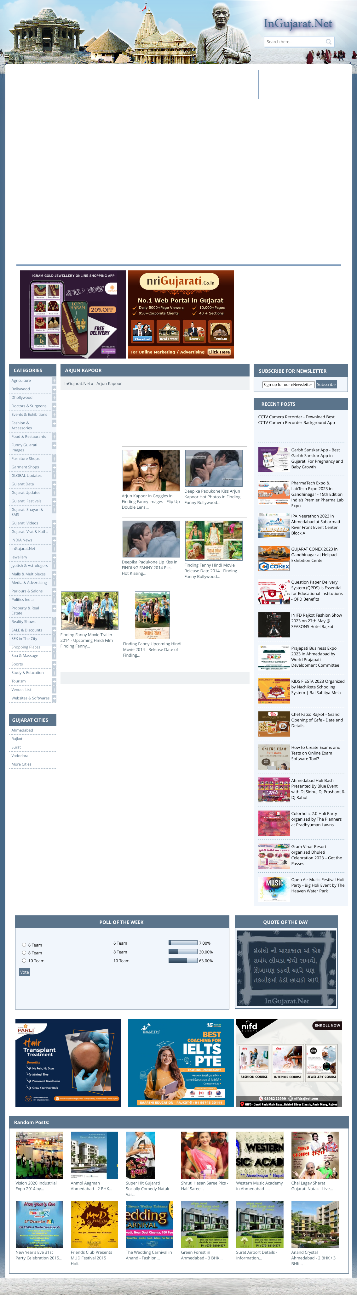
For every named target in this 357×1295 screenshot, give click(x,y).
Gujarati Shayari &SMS (34, 511)
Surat (16, 747)
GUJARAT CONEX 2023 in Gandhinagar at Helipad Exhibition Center (314, 554)
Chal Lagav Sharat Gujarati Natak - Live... (312, 1185)
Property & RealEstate (34, 610)
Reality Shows (34, 621)
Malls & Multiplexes (34, 574)
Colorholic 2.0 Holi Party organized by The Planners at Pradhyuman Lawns (316, 819)
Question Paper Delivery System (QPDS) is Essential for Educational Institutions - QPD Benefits (317, 590)
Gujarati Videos (34, 523)
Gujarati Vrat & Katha (34, 531)
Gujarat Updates (34, 492)
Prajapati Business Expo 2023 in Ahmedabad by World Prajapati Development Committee (315, 656)
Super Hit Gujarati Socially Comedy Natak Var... (147, 1188)
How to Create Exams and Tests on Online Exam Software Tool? (316, 752)
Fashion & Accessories (34, 425)
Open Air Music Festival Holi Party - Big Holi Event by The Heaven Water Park (318, 885)
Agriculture (34, 380)
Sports (34, 664)
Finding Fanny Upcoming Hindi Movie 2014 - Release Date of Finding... (152, 624)
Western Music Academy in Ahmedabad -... (259, 1185)
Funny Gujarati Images (34, 447)
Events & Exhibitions (34, 414)
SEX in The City (34, 638)
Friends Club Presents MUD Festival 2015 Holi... (91, 1257)
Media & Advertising (34, 582)
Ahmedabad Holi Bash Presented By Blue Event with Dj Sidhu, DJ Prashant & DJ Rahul (318, 789)
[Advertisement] (135, 84)
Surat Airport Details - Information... (256, 1255)
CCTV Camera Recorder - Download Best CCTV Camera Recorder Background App (296, 419)
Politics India (34, 599)
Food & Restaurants (34, 436)
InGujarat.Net (34, 548)
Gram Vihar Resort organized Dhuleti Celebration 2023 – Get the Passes (316, 855)
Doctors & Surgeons (34, 406)
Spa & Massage (34, 655)
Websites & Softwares (34, 698)
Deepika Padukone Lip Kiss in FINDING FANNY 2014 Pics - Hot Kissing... (151, 548)
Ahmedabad (22, 730)
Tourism (34, 681)
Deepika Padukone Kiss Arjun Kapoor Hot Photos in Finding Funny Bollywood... (214, 477)
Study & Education (34, 672)
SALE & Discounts (34, 630)
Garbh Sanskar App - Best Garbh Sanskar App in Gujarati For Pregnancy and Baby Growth (317, 458)
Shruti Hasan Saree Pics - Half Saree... (204, 1185)
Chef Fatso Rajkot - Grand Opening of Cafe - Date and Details (317, 719)
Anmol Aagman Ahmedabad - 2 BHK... (91, 1185)
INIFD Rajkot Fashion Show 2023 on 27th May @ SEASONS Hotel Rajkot (316, 620)
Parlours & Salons (34, 591)
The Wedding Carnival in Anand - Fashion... (149, 1255)
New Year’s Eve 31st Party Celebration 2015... (39, 1255)
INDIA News (34, 540)
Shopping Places (34, 647)
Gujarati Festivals (34, 501)
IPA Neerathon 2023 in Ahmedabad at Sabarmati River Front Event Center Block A (315, 524)
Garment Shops (34, 467)
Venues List (34, 689)
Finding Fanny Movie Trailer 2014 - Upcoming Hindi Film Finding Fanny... (89, 620)
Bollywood (34, 389)
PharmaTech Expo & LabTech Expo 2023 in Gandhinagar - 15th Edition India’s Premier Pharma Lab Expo (317, 494)
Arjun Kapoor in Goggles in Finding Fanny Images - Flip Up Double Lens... (151, 480)
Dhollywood (34, 397)
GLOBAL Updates (34, 475)
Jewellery (34, 557)
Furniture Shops (34, 458)
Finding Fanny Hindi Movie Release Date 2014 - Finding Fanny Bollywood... (214, 550)
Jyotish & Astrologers (34, 565)
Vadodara (20, 755)
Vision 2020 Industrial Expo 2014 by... (36, 1185)
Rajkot (17, 738)
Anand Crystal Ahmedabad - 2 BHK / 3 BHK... (313, 1257)
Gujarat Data (34, 484)
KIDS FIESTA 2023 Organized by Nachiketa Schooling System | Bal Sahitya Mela (318, 686)
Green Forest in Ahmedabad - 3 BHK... (202, 1255)
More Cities (22, 764)
